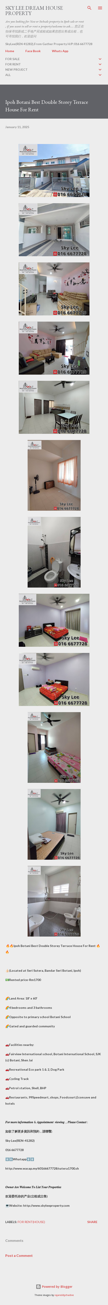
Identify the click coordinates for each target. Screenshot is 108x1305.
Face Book (33, 51)
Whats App (60, 51)
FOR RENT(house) (31, 1222)
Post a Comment (19, 1255)
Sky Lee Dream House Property (34, 10)
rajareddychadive (64, 1295)
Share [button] (92, 1222)
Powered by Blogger (54, 1286)
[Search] (89, 8)
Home (9, 51)
